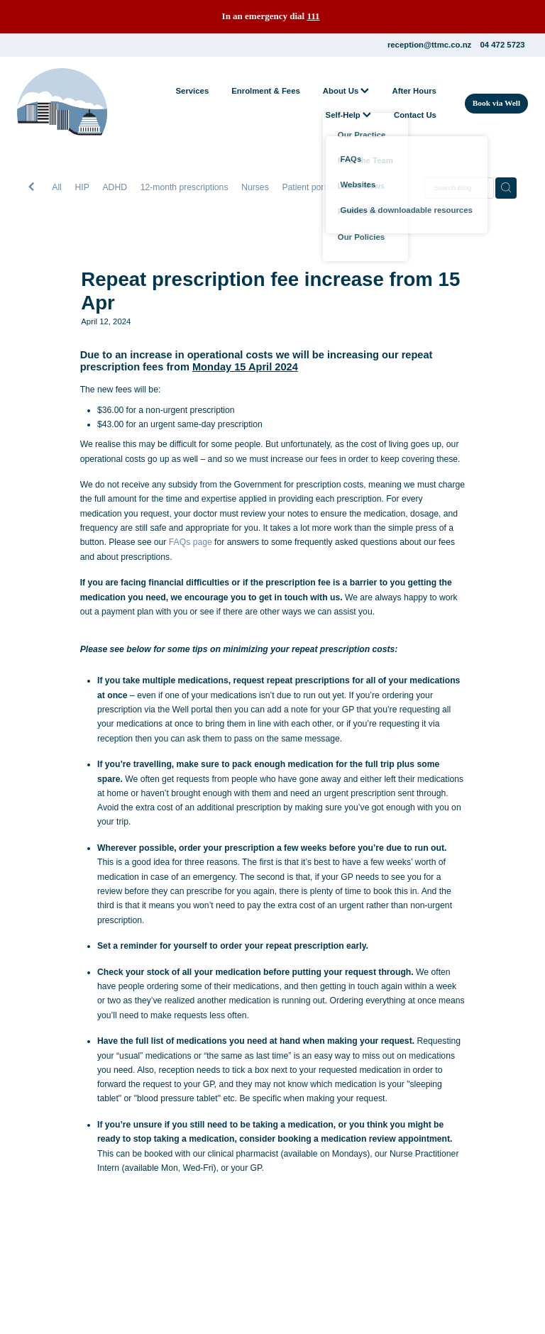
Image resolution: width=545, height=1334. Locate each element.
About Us (346, 91)
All (57, 187)
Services (192, 91)
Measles (362, 187)
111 (313, 16)
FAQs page (190, 542)
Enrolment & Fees (265, 91)
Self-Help (348, 115)
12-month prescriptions (185, 187)
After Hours (414, 91)
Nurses (255, 187)
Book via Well (496, 103)
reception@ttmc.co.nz (429, 44)
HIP (82, 187)
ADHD (114, 187)
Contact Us (415, 115)
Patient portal (307, 187)
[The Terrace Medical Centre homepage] (68, 103)
